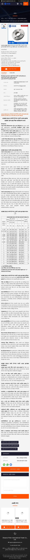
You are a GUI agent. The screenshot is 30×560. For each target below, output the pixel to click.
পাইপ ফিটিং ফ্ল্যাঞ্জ (12, 18)
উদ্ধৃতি (25, 3)
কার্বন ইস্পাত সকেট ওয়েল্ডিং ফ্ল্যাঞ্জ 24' (10, 445)
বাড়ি (2, 18)
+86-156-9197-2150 (23, 1)
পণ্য (5, 18)
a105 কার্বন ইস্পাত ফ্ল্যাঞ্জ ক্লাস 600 (9, 448)
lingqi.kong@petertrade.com (8, 1)
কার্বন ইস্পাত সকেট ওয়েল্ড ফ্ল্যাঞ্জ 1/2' (10, 442)
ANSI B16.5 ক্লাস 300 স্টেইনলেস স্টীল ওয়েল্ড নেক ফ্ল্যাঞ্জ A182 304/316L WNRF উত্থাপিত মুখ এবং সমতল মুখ (22, 521)
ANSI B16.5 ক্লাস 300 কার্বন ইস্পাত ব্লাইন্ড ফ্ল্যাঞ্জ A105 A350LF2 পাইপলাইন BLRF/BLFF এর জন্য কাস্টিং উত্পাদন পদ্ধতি (8, 521)
